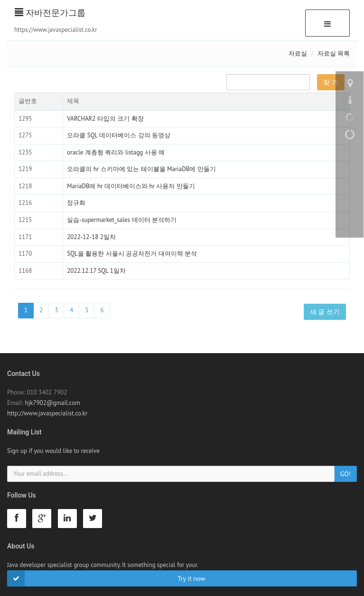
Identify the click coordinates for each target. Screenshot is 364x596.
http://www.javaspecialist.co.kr (47, 413)
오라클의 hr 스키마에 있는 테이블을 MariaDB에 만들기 (141, 169)
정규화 (76, 203)
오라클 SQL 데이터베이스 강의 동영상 (118, 135)
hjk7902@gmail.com (52, 403)
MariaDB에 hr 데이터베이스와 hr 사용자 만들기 (131, 186)
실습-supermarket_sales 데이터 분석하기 (122, 220)
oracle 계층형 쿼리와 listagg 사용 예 (116, 152)
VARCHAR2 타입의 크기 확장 (105, 119)
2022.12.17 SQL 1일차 (96, 271)
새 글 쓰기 (325, 312)
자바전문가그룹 (50, 12)
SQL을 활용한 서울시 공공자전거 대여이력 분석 (132, 254)
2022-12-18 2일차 (91, 237)
